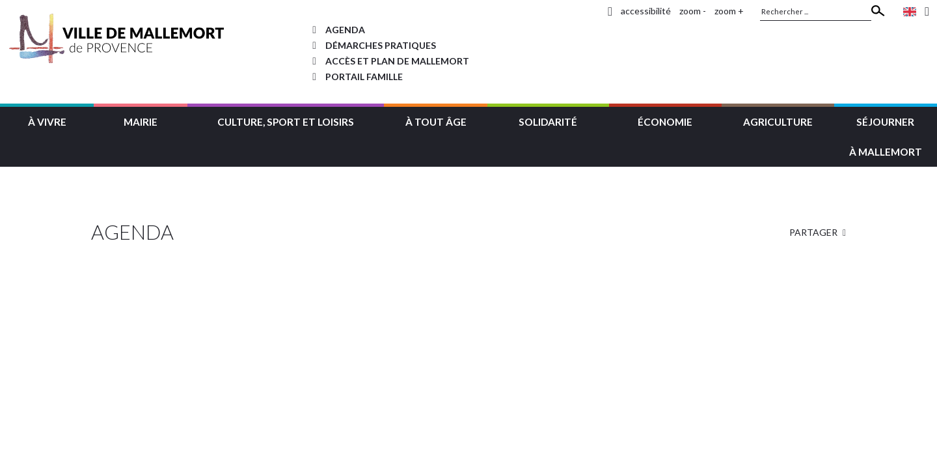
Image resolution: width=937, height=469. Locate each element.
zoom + (729, 10)
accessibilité (646, 10)
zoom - (692, 10)
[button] (47, 120)
